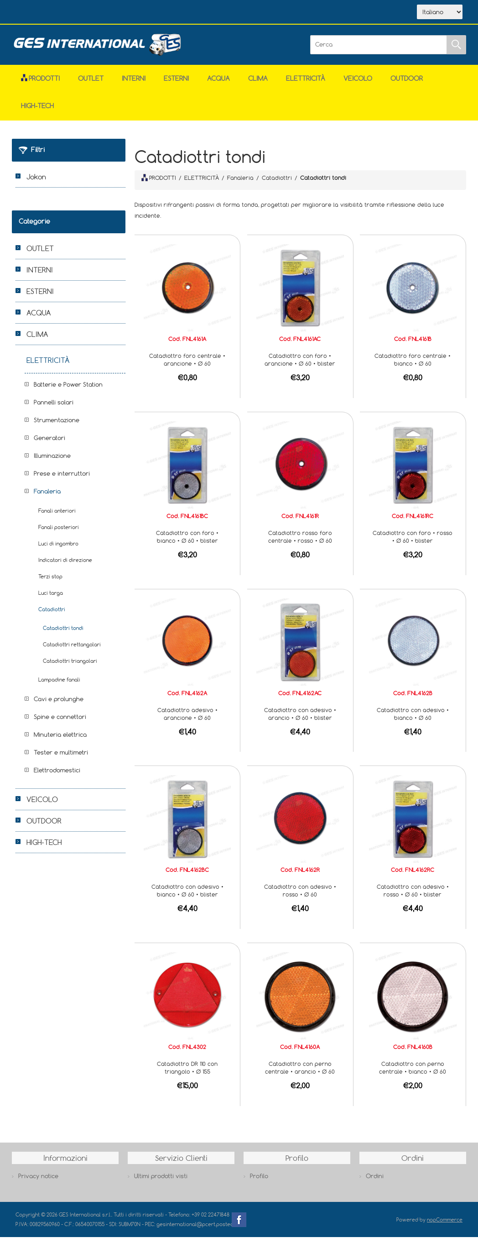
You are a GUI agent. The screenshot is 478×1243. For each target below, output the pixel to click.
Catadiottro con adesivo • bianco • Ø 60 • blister (187, 896)
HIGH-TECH (37, 111)
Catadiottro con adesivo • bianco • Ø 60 (413, 719)
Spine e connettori (60, 723)
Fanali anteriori (57, 516)
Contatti (163, 12)
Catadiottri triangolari (70, 666)
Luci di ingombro (58, 549)
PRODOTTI (158, 183)
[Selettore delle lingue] (439, 15)
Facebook (239, 1225)
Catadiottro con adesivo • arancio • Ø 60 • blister (300, 719)
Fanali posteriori (58, 533)
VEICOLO (357, 84)
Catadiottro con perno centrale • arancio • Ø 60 (300, 1073)
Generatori (49, 444)
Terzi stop (50, 582)
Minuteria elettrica (60, 740)
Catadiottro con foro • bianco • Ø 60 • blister (187, 542)
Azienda (78, 12)
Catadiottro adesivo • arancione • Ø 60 (187, 719)
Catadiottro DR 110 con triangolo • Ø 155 (187, 1073)
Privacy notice (38, 1182)
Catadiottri (51, 615)
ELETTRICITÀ (305, 84)
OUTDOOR (406, 84)
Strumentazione (56, 426)
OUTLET (91, 84)
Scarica (120, 12)
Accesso (204, 12)
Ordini (375, 1182)
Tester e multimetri (61, 758)
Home (37, 12)
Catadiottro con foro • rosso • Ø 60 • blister (412, 542)
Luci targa (50, 598)
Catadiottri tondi (63, 633)
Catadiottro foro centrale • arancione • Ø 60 (187, 365)
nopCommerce (444, 1225)
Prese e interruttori (62, 479)
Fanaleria (47, 497)
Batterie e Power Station (68, 390)
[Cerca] (378, 50)
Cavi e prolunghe (58, 705)
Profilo (259, 1182)
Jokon (36, 182)
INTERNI (133, 84)
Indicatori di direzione (65, 565)
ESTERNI (176, 84)
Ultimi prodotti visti (160, 1182)
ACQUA (218, 84)
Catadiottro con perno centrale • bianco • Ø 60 (412, 1073)
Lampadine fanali (59, 685)
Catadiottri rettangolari (72, 650)
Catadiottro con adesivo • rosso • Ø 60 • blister (413, 896)
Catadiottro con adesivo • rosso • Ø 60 (300, 896)
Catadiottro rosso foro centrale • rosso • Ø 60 (300, 542)
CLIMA (258, 84)
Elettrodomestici (57, 776)
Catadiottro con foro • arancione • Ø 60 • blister (300, 365)
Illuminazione (52, 461)
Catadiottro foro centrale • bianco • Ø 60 (412, 365)
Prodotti (40, 84)
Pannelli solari (53, 408)
